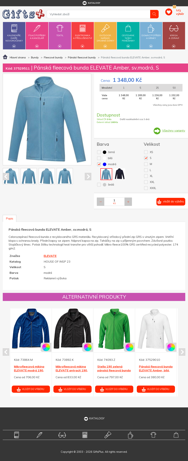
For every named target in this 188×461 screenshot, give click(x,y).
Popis (9, 218)
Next (88, 176)
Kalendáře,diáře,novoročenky (14, 35)
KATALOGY (94, 418)
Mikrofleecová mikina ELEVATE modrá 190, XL (29, 370)
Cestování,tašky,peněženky (128, 35)
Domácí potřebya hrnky (151, 34)
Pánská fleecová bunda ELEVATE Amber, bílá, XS (156, 370)
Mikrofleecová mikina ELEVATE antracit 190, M (72, 370)
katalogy (91, 3)
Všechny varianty (173, 130)
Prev (6, 176)
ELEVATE (50, 256)
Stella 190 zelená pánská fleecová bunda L (114, 370)
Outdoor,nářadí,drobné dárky (105, 35)
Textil (59, 33)
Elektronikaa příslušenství (82, 34)
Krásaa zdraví (173, 34)
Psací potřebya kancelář (36, 34)
